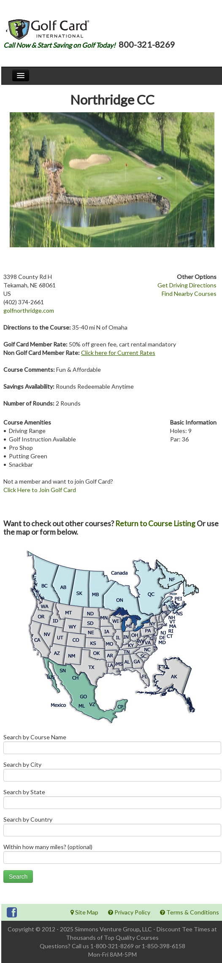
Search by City (112, 773)
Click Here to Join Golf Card (39, 489)
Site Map (84, 912)
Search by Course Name (112, 745)
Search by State (112, 800)
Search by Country (112, 828)
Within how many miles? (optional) (112, 855)
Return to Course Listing (155, 523)
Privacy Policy (129, 912)
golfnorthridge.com (28, 310)
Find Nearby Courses (189, 293)
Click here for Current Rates (118, 352)
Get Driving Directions (187, 285)
